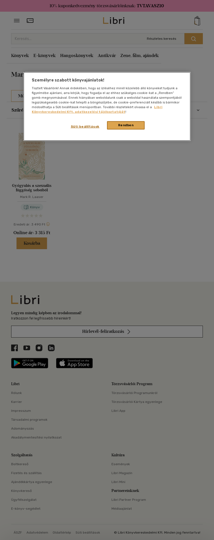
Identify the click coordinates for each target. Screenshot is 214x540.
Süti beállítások (85, 126)
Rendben (126, 125)
